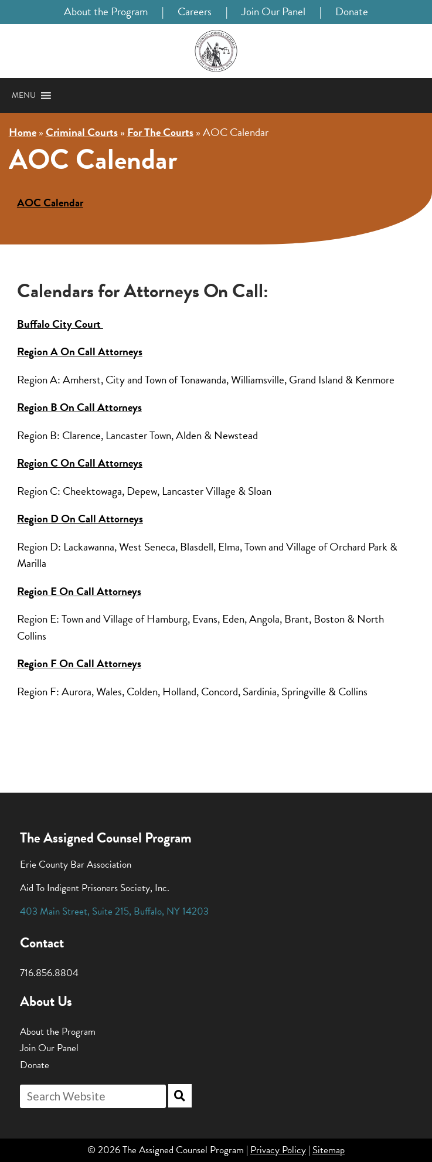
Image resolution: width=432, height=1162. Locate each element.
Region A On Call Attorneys (79, 351)
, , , (114, 911)
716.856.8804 (49, 973)
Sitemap (328, 1150)
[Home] (216, 51)
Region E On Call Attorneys (79, 591)
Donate (351, 11)
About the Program (106, 11)
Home (22, 132)
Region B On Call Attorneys (79, 407)
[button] (24, 95)
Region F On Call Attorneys (79, 663)
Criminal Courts (82, 132)
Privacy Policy (278, 1150)
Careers (195, 11)
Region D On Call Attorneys (80, 518)
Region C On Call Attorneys (79, 462)
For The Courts (160, 132)
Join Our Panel (273, 11)
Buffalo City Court (60, 323)
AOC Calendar (50, 202)
